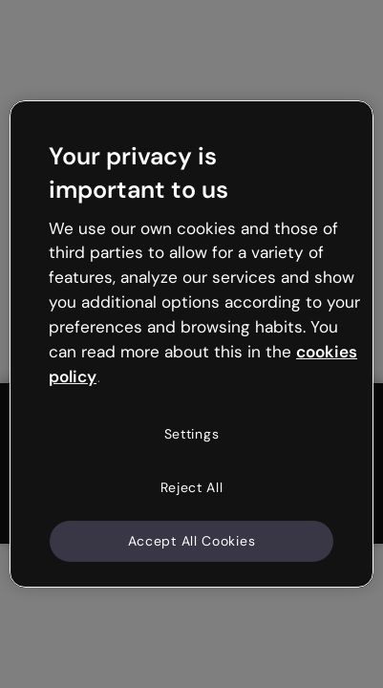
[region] (191, 344)
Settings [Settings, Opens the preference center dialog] (192, 433)
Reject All (191, 487)
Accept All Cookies (192, 539)
